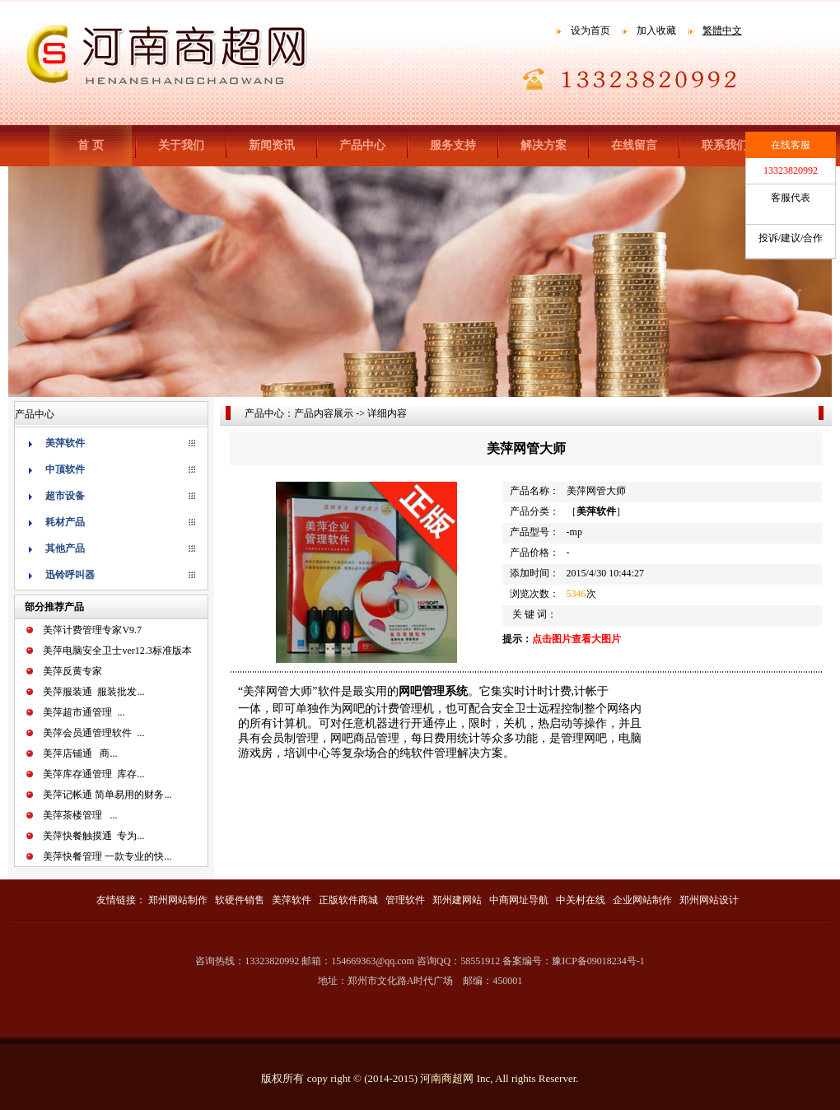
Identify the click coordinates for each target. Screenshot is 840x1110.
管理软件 (405, 900)
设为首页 (590, 30)
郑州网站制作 (178, 900)
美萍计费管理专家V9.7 (92, 630)
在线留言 (634, 145)
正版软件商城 (348, 900)
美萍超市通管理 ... (83, 712)
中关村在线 (580, 900)
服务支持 (453, 145)
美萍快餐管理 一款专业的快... (107, 856)
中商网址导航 (518, 900)
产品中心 (362, 145)
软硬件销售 (239, 900)
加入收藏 (656, 30)
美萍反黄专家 (72, 671)
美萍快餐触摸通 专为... (93, 836)
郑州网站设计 (709, 900)
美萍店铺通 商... (80, 753)
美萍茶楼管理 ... (80, 815)
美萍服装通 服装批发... (93, 691)
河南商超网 (447, 1078)
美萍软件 (291, 900)
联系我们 (725, 145)
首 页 (90, 145)
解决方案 (543, 145)
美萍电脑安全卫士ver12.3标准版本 (117, 650)
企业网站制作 (642, 900)
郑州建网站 (457, 900)
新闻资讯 (272, 145)
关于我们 (181, 145)
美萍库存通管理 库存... (93, 774)
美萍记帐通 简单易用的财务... (107, 794)
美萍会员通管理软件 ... (93, 733)
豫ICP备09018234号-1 (598, 961)
